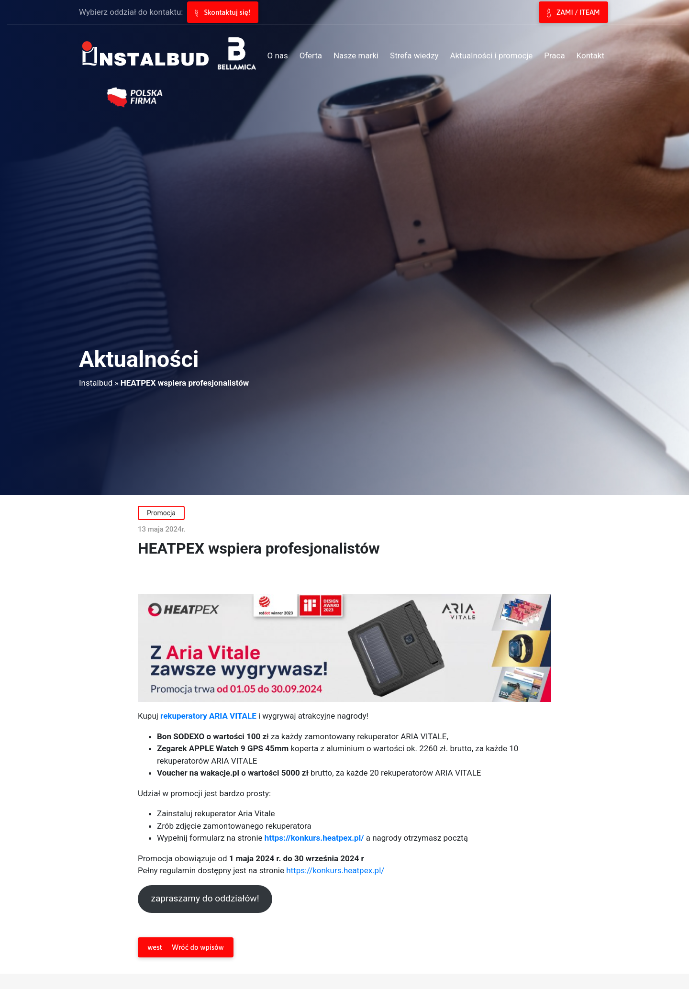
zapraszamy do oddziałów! (205, 898)
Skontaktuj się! (222, 12)
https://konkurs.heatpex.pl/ (335, 870)
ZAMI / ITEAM (573, 13)
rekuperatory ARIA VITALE (208, 716)
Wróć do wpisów (185, 947)
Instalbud (95, 383)
